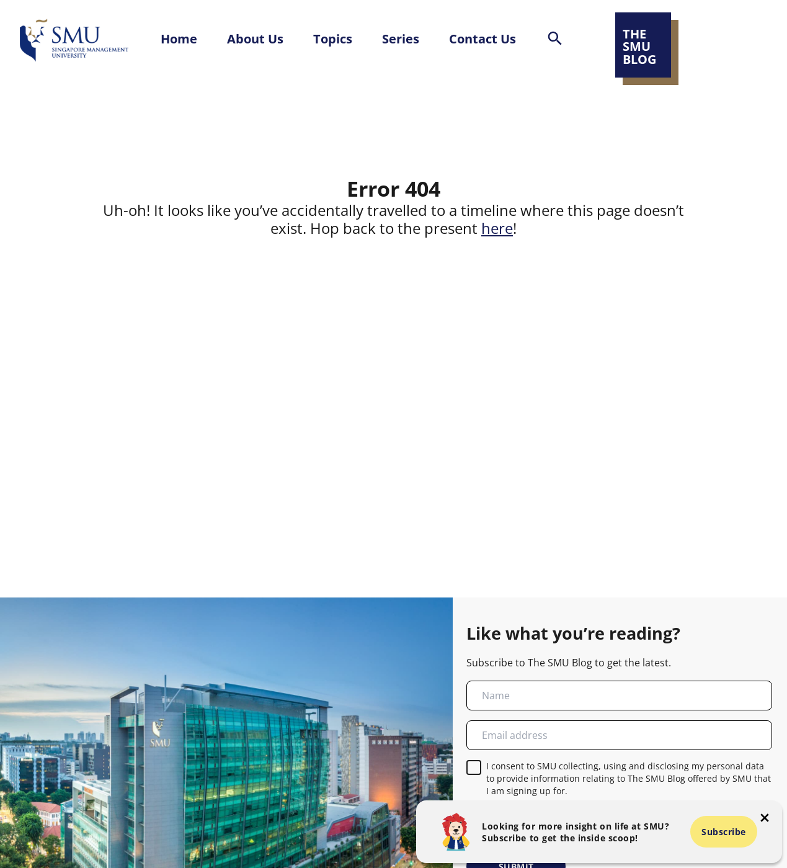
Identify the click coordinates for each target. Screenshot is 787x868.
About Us (255, 38)
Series (400, 38)
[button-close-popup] (765, 818)
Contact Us (482, 38)
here (497, 228)
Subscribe (723, 832)
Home (179, 38)
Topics (332, 38)
